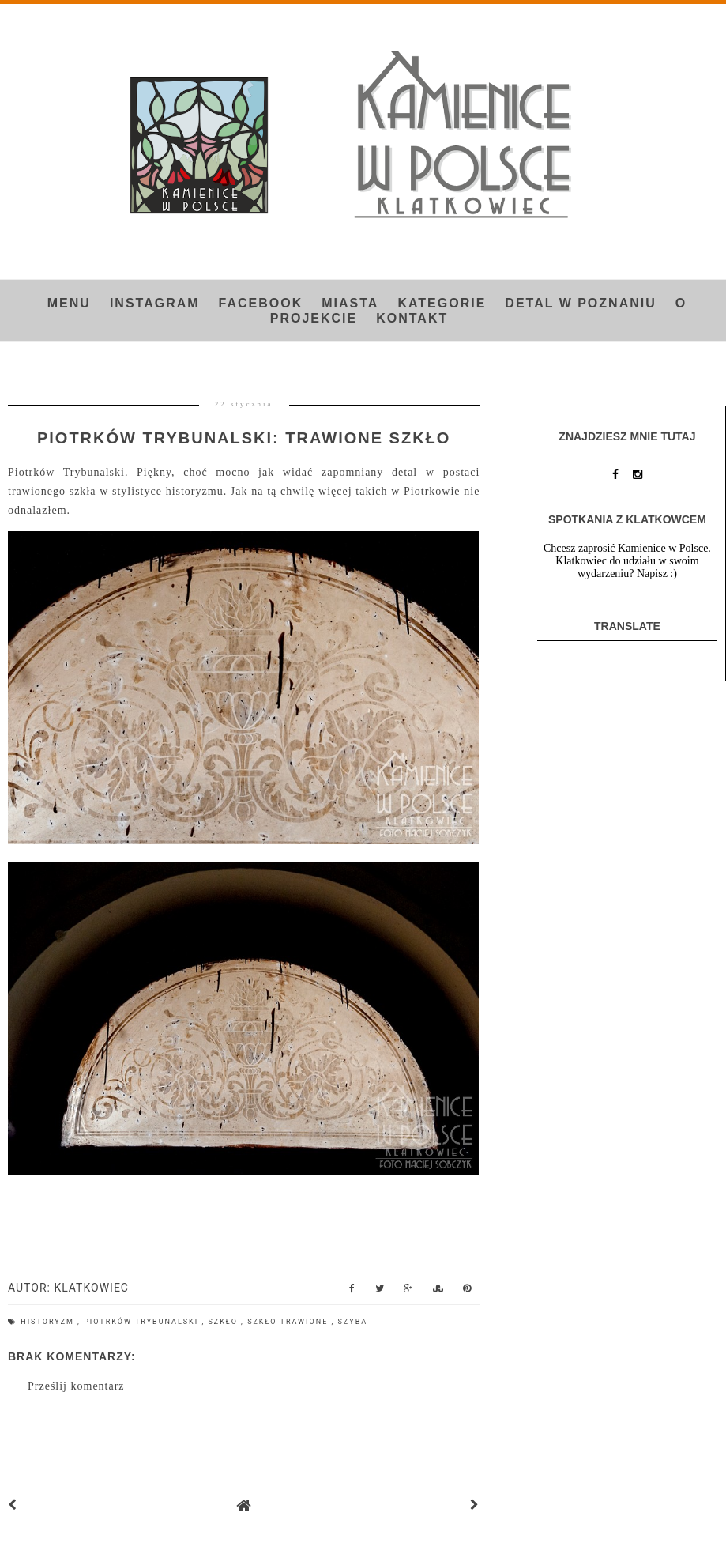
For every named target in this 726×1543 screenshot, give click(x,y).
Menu (69, 303)
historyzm (49, 1322)
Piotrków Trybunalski (142, 1322)
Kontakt (412, 318)
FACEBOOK (261, 303)
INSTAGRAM (155, 303)
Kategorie (441, 303)
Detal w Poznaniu (580, 303)
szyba (353, 1322)
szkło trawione (289, 1322)
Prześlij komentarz (76, 1386)
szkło (224, 1322)
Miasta (350, 303)
